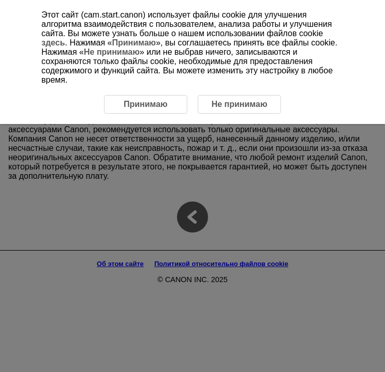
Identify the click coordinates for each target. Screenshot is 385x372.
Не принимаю (112, 52)
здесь (53, 42)
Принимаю (134, 42)
